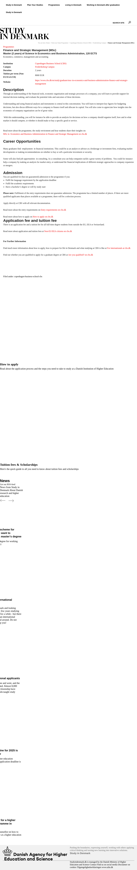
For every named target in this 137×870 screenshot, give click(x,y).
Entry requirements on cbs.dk (53, 210)
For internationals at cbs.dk (118, 248)
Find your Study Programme (59, 43)
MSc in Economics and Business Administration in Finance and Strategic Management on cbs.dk (45, 134)
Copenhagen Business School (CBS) (80, 43)
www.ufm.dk (107, 867)
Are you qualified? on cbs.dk (80, 255)
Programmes (8, 47)
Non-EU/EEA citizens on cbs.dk (58, 231)
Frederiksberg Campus (99, 43)
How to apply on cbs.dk (43, 217)
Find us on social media (107, 864)
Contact (93, 864)
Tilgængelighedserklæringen (89, 867)
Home (48, 43)
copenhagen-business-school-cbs (28, 276)
